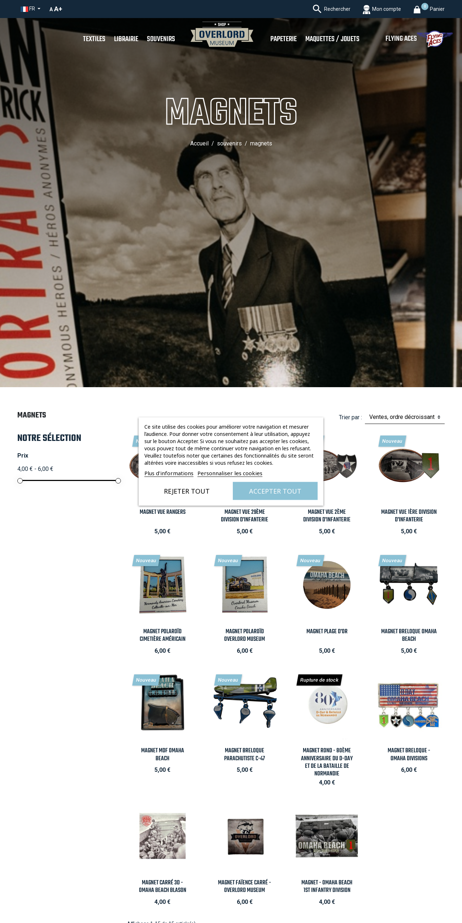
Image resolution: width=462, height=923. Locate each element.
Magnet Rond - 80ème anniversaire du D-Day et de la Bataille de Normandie (327, 762)
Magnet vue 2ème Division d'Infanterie (326, 516)
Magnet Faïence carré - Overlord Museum (244, 886)
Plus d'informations (168, 473)
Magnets (31, 415)
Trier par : (350, 417)
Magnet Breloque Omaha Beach (409, 635)
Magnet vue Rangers (163, 512)
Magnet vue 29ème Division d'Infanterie (244, 516)
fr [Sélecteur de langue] (28, 9)
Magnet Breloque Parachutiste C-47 (244, 754)
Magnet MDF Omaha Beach (162, 754)
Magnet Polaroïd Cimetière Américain (163, 635)
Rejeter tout (187, 491)
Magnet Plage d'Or (327, 631)
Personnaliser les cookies (229, 473)
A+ (58, 9)
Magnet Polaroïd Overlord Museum (244, 635)
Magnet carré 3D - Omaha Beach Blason (162, 886)
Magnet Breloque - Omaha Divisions (409, 754)
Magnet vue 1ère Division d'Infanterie (409, 516)
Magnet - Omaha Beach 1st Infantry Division (326, 886)
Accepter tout (275, 491)
